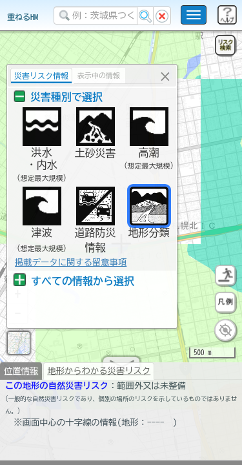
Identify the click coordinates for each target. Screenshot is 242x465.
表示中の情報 (97, 75)
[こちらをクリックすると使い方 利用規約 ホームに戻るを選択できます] (194, 15)
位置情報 (21, 375)
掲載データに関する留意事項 (69, 262)
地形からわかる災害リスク (98, 375)
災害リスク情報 (40, 75)
